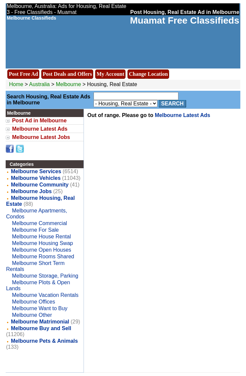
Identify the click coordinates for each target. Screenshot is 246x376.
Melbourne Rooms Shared (43, 256)
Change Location (148, 74)
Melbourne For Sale (35, 230)
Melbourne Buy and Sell (41, 328)
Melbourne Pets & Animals (44, 341)
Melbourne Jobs (31, 191)
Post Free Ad (23, 74)
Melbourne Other (32, 315)
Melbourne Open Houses (41, 250)
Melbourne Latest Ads (40, 129)
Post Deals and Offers (67, 74)
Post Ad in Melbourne (39, 120)
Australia (39, 84)
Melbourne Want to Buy (40, 308)
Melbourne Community (40, 185)
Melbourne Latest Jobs (41, 137)
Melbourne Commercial (39, 223)
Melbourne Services (36, 171)
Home (16, 84)
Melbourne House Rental (41, 236)
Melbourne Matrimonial (40, 321)
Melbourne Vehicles (36, 178)
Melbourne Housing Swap (42, 243)
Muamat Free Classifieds (184, 20)
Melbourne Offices (33, 302)
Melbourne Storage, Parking (45, 276)
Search (172, 103)
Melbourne (69, 84)
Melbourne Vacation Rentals (45, 295)
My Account (110, 74)
